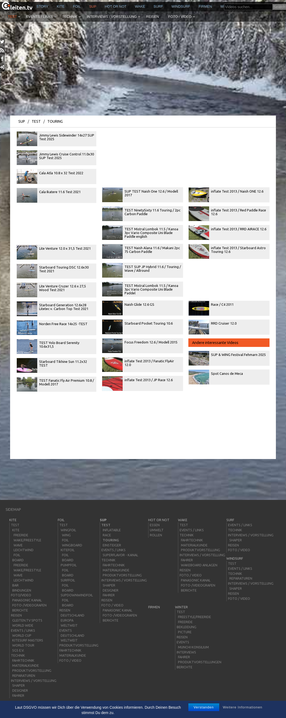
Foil (77, 7)
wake (140, 7)
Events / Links (39, 17)
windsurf (180, 7)
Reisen (152, 17)
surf (158, 7)
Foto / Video (179, 17)
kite (60, 7)
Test (12, 17)
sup (92, 7)
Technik (69, 17)
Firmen (205, 7)
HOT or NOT (115, 7)
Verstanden (204, 707)
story (42, 7)
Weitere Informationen (242, 707)
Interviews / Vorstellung (112, 17)
